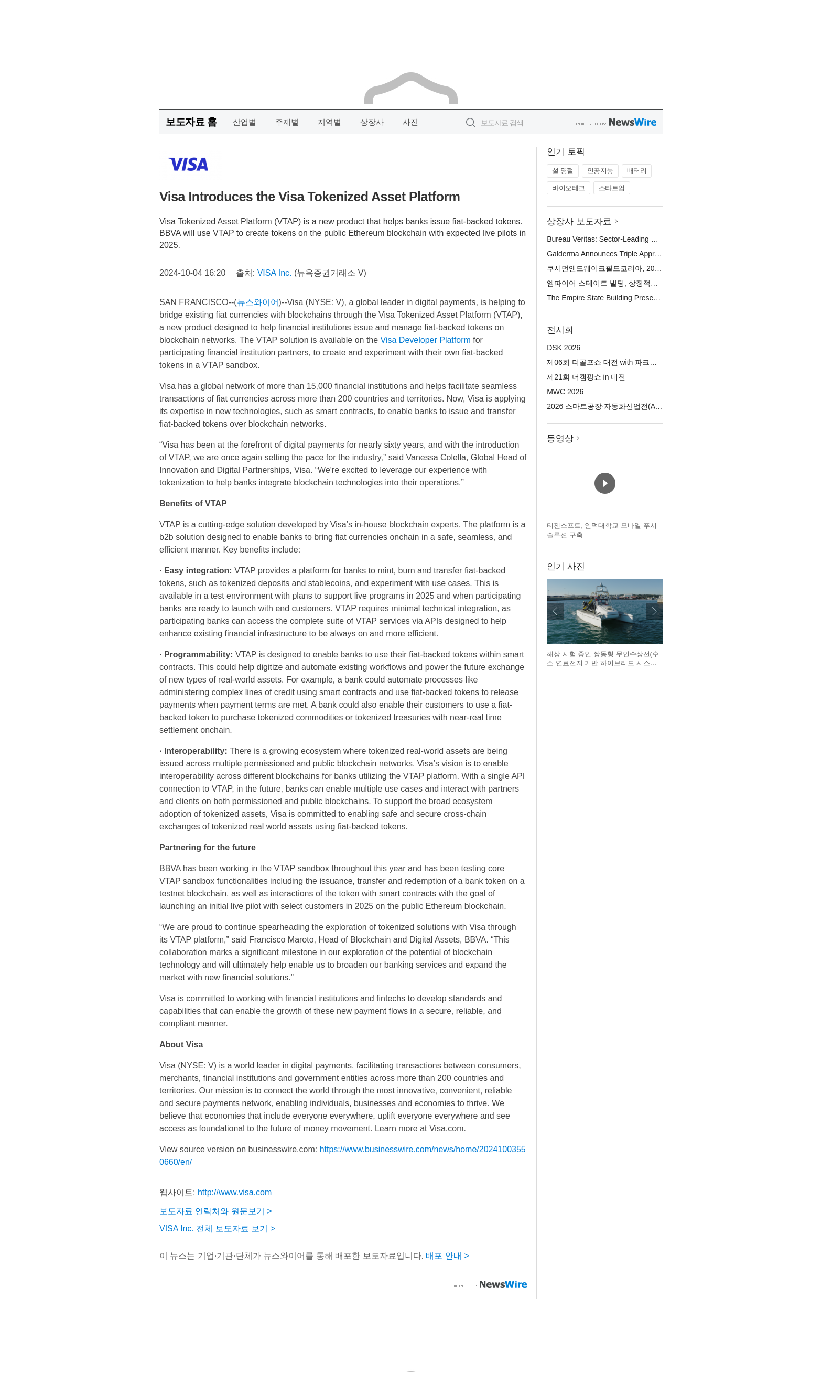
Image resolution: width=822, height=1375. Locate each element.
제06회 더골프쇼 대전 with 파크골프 (605, 362)
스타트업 (612, 188)
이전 (555, 611)
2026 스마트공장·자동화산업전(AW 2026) (615, 406)
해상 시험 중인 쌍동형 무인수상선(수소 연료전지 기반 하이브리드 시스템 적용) (603, 663)
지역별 (329, 121)
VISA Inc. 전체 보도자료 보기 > (217, 1228)
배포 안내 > (447, 1255)
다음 (654, 611)
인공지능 (600, 171)
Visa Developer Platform (426, 339)
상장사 (372, 121)
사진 (410, 121)
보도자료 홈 (191, 121)
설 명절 (563, 171)
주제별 (287, 121)
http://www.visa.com (235, 1192)
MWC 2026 (565, 391)
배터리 (637, 171)
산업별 (244, 121)
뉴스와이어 (258, 302)
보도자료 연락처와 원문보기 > (215, 1211)
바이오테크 (568, 188)
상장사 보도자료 (579, 221)
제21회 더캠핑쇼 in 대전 (586, 377)
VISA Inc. (274, 272)
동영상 (560, 438)
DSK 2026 (563, 347)
